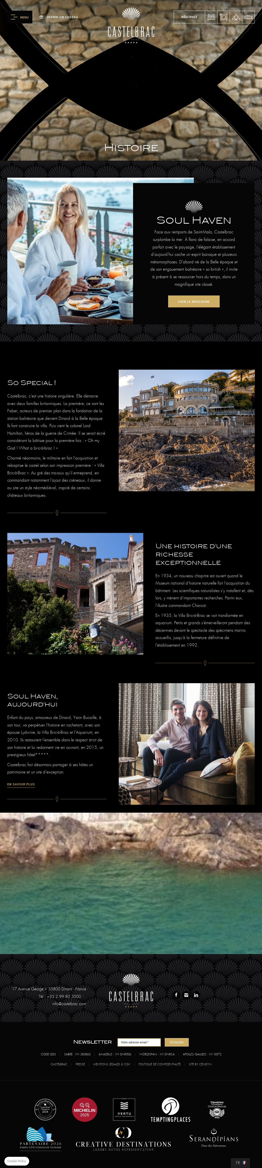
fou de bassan (248, 17)
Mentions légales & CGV (111, 1064)
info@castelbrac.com (69, 1004)
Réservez (189, 17)
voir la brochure (194, 301)
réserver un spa (236, 17)
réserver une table (223, 17)
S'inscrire (177, 1042)
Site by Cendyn (200, 1064)
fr (238, 1163)
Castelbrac (59, 1064)
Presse (80, 1064)
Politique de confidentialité (160, 1064)
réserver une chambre (211, 17)
